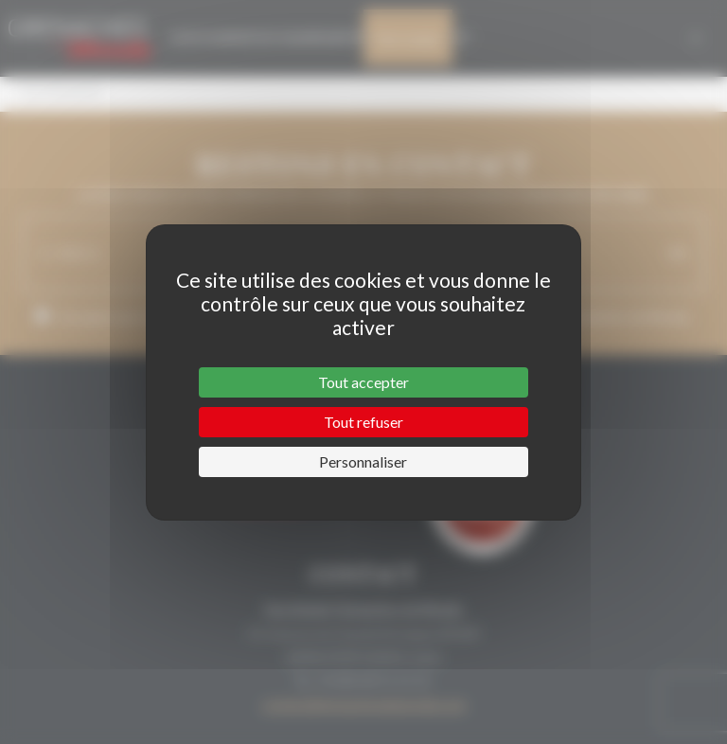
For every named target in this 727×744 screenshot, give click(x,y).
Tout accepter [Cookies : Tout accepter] (363, 382)
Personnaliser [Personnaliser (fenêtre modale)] (363, 461)
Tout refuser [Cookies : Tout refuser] (363, 422)
